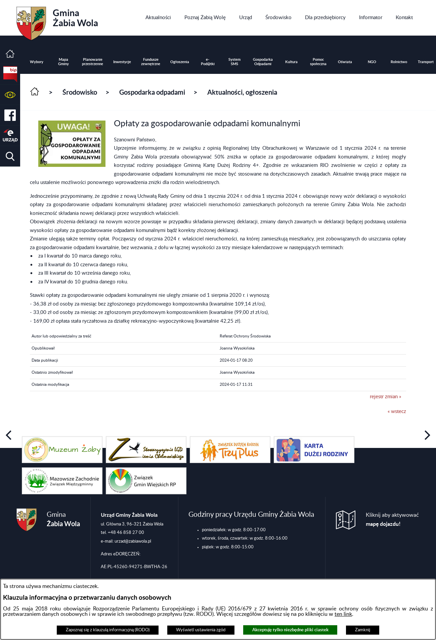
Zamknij (362, 630)
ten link (343, 614)
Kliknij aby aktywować (392, 519)
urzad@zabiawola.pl (133, 541)
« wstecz (397, 411)
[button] (10, 95)
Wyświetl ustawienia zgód (200, 630)
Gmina (57, 21)
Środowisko (79, 92)
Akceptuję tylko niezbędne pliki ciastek (290, 629)
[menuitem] (158, 18)
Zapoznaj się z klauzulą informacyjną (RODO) (107, 630)
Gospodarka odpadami (152, 92)
